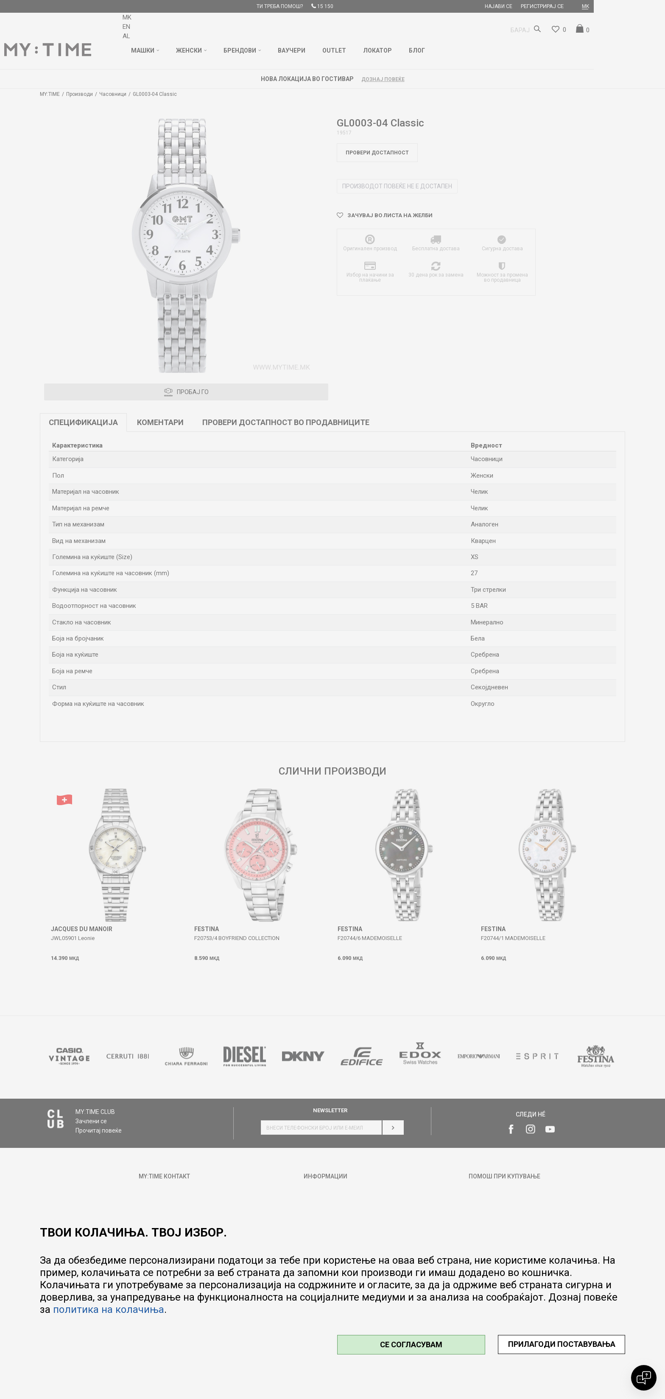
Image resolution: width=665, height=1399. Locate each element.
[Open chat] (644, 1378)
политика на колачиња (108, 1309)
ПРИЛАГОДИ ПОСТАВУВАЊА (561, 1344)
